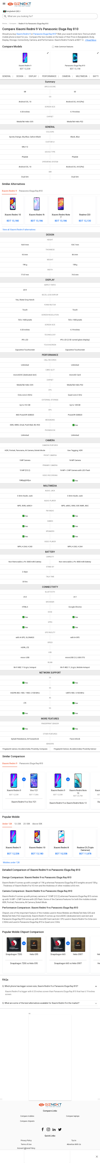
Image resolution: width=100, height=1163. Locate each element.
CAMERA (66, 76)
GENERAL (6, 76)
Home (4, 24)
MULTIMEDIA (81, 76)
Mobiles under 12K (11, 862)
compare (12, 24)
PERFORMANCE (49, 76)
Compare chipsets (27, 1121)
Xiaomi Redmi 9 (23, 34)
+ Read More (90, 40)
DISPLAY (33, 76)
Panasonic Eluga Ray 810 (44, 34)
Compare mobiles (27, 1116)
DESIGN (19, 76)
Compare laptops (72, 1116)
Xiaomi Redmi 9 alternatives (22, 229)
